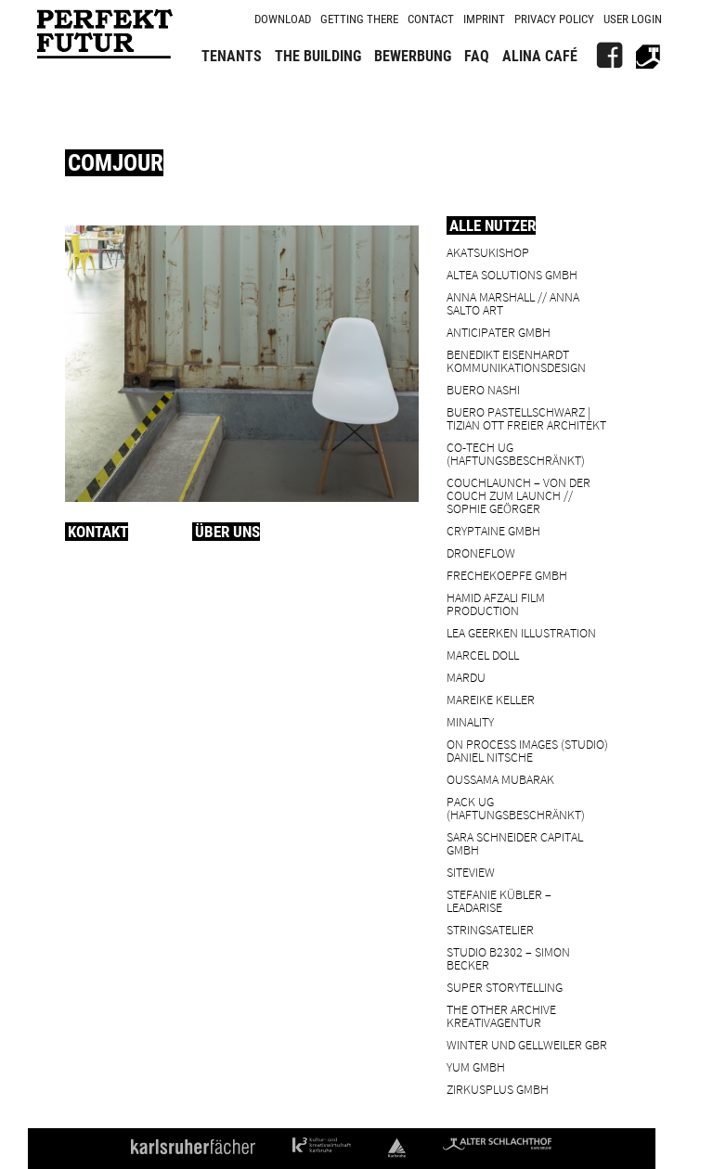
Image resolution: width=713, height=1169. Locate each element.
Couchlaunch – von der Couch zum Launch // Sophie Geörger (518, 495)
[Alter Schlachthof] (648, 55)
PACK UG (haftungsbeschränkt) (516, 807)
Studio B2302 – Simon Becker (508, 958)
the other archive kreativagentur (501, 1015)
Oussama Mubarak (500, 779)
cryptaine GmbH (493, 530)
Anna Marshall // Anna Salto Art (513, 303)
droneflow (481, 552)
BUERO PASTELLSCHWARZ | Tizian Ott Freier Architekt (526, 418)
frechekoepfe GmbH (507, 575)
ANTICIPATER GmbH (499, 332)
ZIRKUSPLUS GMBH (498, 1089)
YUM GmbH (476, 1066)
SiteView (471, 872)
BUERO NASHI (483, 389)
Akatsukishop (488, 252)
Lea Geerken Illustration (521, 632)
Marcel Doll (483, 654)
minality (470, 721)
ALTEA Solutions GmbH (512, 274)
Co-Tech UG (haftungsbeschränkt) (516, 453)
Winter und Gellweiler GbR (527, 1044)
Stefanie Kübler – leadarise (499, 900)
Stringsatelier (490, 929)
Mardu (466, 677)
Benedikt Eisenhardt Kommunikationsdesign (516, 360)
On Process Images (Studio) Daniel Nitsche (527, 750)
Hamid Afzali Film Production (496, 603)
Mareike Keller (491, 699)
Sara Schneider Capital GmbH (515, 843)
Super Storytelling (505, 987)
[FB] (609, 55)
